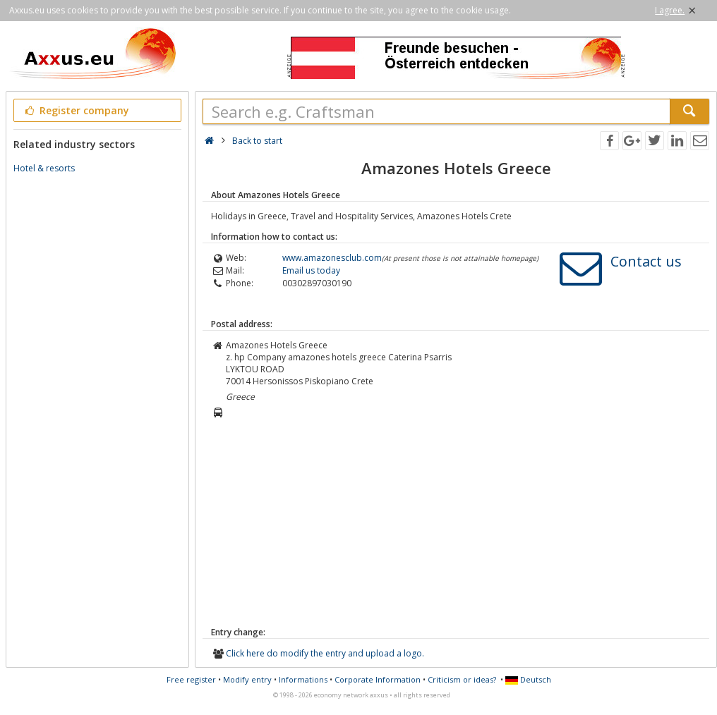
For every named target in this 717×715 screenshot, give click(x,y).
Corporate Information (378, 679)
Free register (191, 679)
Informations (303, 679)
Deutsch (528, 679)
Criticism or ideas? (462, 679)
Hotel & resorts (44, 168)
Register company (76, 110)
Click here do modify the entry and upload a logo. (325, 653)
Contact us (646, 261)
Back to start (257, 141)
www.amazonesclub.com (332, 258)
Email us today (311, 270)
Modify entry (247, 679)
